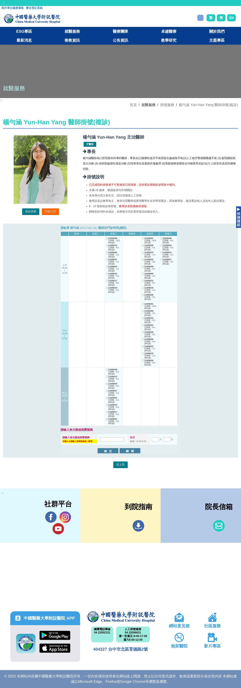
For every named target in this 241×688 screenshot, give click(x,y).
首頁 (133, 105)
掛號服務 (167, 105)
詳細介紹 (50, 211)
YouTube (58, 528)
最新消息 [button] (24, 40)
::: (4, 2)
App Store (54, 648)
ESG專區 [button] (24, 31)
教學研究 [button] (168, 40)
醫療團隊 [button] (120, 31)
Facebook (51, 517)
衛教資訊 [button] (72, 40)
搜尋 (200, 18)
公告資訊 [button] (120, 40)
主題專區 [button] (217, 40)
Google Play (54, 635)
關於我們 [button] (217, 31)
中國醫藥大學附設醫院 (120, 616)
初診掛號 (30, 211)
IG (65, 517)
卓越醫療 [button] (168, 31)
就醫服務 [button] (72, 31)
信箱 (219, 526)
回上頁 (120, 464)
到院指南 (138, 526)
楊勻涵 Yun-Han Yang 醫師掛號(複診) (208, 105)
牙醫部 (90, 144)
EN (231, 18)
